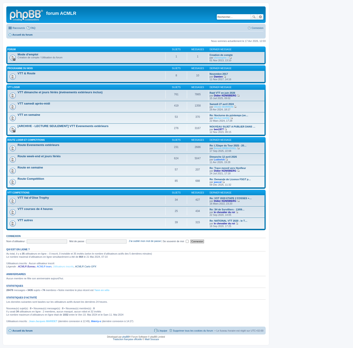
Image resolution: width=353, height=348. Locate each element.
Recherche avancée (260, 17)
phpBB (125, 337)
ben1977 (219, 129)
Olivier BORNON (223, 106)
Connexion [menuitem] (257, 28)
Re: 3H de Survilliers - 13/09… (227, 209)
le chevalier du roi (224, 212)
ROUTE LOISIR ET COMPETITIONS (26, 140)
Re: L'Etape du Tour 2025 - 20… (228, 145)
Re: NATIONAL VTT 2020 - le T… (228, 220)
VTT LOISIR (13, 87)
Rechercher (254, 17)
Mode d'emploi (28, 54)
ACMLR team (44, 266)
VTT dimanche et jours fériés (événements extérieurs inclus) (60, 92)
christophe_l (221, 57)
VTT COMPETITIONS (18, 192)
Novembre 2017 (219, 74)
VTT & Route (26, 73)
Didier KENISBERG (225, 95)
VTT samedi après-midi (34, 103)
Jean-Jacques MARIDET (43, 321)
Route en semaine (30, 167)
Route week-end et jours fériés (39, 156)
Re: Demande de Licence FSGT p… (230, 179)
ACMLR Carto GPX (85, 266)
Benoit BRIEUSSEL (225, 148)
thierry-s (96, 321)
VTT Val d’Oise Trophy (33, 197)
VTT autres (25, 220)
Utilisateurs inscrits (63, 266)
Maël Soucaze (152, 339)
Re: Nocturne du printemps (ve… (229, 115)
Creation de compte (221, 55)
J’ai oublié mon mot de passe (145, 241)
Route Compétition (31, 178)
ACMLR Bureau (26, 266)
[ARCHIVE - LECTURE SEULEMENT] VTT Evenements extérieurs (63, 126)
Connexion (13, 236)
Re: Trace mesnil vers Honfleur (228, 168)
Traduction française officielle (127, 339)
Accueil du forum (22, 330)
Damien (218, 76)
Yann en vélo (101, 290)
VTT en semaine (29, 114)
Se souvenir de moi (176, 241)
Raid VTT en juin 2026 (222, 92)
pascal (218, 182)
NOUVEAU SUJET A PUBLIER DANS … (232, 126)
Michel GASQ (222, 118)
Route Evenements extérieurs (38, 145)
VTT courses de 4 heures (35, 209)
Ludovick (219, 159)
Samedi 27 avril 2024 (222, 104)
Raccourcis (19, 28)
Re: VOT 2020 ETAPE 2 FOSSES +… (231, 198)
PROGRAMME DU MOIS (20, 68)
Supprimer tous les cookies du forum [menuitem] (193, 330)
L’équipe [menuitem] (162, 330)
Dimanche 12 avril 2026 (223, 156)
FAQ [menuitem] (32, 28)
